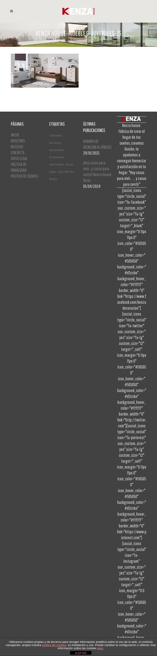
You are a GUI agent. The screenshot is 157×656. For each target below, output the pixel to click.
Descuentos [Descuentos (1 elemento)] (56, 150)
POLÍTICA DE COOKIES (24, 176)
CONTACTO (17, 152)
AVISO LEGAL (19, 158)
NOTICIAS (17, 146)
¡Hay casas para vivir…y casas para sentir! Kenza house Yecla (97, 171)
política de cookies (54, 645)
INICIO (15, 134)
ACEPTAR (81, 653)
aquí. (100, 648)
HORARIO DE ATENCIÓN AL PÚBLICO (97, 144)
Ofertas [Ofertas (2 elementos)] (69, 171)
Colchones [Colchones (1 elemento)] (55, 135)
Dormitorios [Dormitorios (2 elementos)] (56, 157)
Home (49, 39)
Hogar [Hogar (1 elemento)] (52, 171)
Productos (62, 39)
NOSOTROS (18, 140)
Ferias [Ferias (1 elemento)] (69, 164)
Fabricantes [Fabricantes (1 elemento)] (56, 164)
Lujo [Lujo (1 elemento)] (60, 171)
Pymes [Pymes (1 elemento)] (53, 179)
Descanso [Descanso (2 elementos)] (55, 142)
